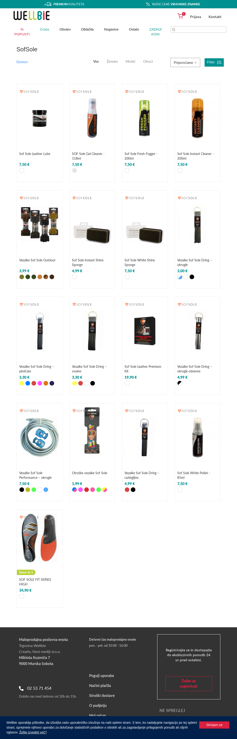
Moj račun (97, 715)
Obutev (65, 29)
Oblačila (87, 29)
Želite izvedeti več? (33, 732)
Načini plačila (100, 685)
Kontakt (215, 16)
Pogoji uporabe (101, 675)
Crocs (44, 29)
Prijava (195, 16)
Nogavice (111, 29)
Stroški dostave (102, 695)
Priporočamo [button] (185, 62)
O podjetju (98, 705)
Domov (22, 62)
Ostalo (134, 29)
